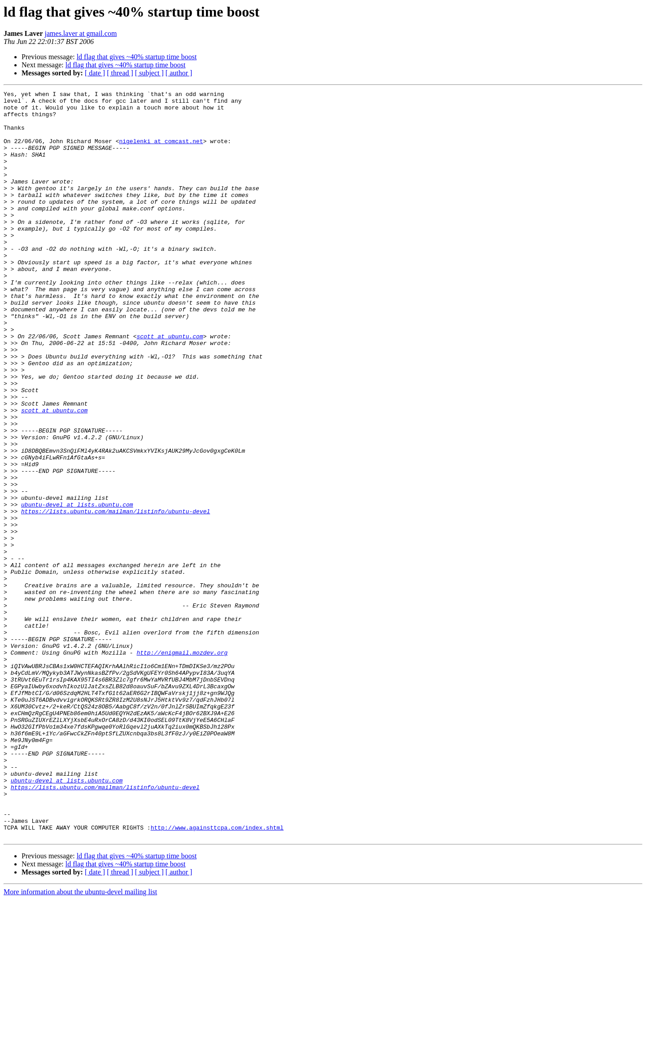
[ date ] (95, 73)
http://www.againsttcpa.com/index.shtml (217, 975)
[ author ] (179, 73)
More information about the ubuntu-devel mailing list (80, 1041)
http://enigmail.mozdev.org (181, 765)
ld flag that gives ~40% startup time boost (137, 57)
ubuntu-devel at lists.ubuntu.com (77, 588)
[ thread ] (120, 73)
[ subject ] (149, 73)
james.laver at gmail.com (81, 33)
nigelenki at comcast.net (161, 152)
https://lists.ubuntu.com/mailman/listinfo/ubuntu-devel (115, 596)
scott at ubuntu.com (169, 386)
